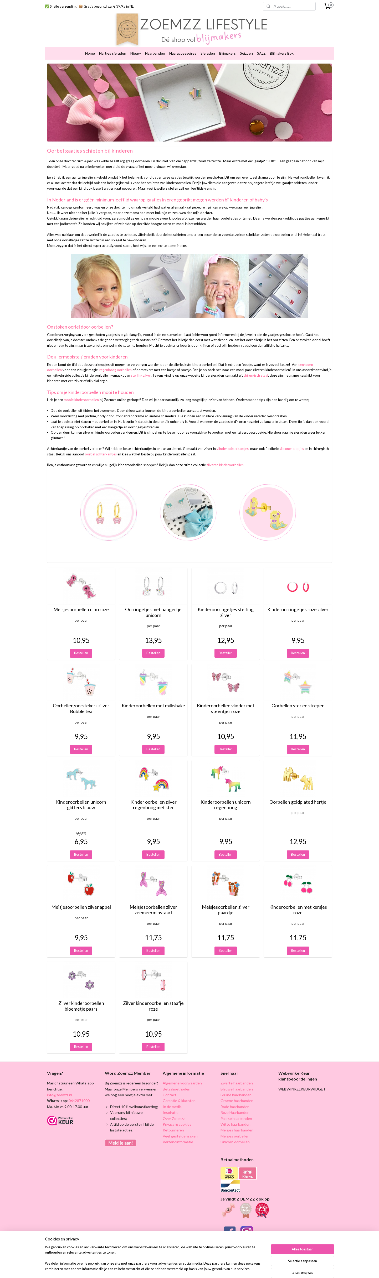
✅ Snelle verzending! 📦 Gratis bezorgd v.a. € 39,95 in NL (89, 6)
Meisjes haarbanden (237, 1122)
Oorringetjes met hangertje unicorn (153, 604)
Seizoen (246, 45)
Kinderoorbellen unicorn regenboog (226, 796)
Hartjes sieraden (112, 45)
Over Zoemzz (174, 1110)
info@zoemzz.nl (59, 1086)
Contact (169, 1086)
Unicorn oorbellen (235, 1133)
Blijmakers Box (282, 45)
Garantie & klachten (179, 1092)
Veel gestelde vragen (180, 1128)
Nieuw (135, 45)
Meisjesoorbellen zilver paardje (225, 901)
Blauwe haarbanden (237, 1080)
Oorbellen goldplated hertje (297, 794)
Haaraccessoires (182, 45)
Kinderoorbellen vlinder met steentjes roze (225, 700)
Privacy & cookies (177, 1116)
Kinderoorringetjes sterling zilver (226, 604)
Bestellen (81, 645)
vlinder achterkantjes (233, 440)
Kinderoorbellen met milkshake (153, 697)
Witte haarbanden (235, 1116)
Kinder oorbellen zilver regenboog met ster (153, 796)
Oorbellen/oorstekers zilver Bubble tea (81, 700)
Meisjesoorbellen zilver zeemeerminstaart (153, 901)
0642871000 (79, 1092)
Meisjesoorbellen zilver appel (81, 899)
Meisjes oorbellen (235, 1128)
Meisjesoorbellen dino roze (81, 601)
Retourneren (173, 1122)
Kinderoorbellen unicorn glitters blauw (81, 796)
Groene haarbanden (237, 1092)
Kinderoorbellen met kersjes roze (298, 901)
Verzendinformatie (178, 1133)
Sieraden (208, 45)
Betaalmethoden (176, 1080)
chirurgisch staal (256, 367)
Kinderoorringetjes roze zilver (298, 601)
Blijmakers (227, 45)
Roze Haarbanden (235, 1104)
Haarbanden (155, 45)
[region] (155, 1261)
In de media (172, 1098)
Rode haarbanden (235, 1098)
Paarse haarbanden (236, 1110)
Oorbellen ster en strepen (298, 697)
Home (90, 45)
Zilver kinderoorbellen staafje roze (153, 998)
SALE (261, 45)
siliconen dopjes (291, 440)
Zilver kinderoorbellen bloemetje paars (81, 998)
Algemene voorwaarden (182, 1075)
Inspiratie (170, 1104)
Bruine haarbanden (236, 1086)
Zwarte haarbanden (237, 1075)
